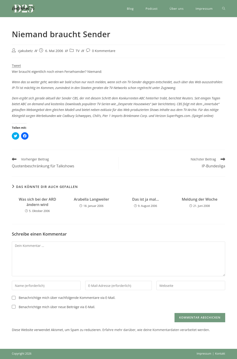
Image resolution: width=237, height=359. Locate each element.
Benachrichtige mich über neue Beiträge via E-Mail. (57, 307)
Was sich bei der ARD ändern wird (37, 202)
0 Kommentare (103, 51)
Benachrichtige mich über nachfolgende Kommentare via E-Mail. (67, 297)
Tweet (16, 65)
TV (78, 51)
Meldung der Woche (199, 199)
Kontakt (220, 354)
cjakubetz (25, 51)
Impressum (203, 354)
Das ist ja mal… (145, 199)
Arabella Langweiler (91, 199)
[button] (23, 8)
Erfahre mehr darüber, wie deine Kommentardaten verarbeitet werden (155, 330)
